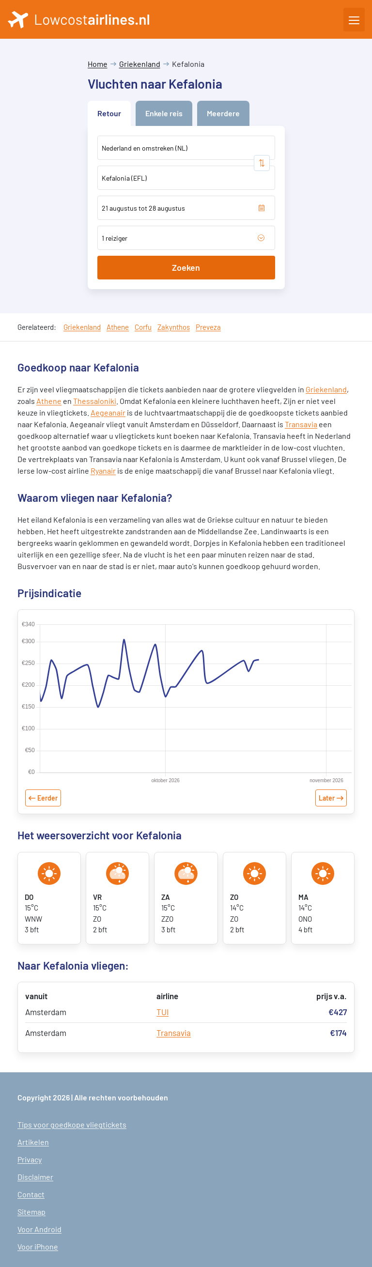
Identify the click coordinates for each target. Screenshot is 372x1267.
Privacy (29, 1159)
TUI (162, 1012)
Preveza (208, 327)
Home (98, 63)
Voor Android (39, 1229)
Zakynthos (173, 327)
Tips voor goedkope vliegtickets (71, 1124)
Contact (31, 1194)
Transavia (301, 424)
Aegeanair (108, 412)
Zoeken (186, 267)
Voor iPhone (37, 1246)
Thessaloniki (94, 400)
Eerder (47, 798)
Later (327, 798)
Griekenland (139, 63)
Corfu (143, 327)
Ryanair (103, 470)
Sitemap (31, 1211)
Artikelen (33, 1141)
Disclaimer (35, 1176)
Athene (118, 327)
